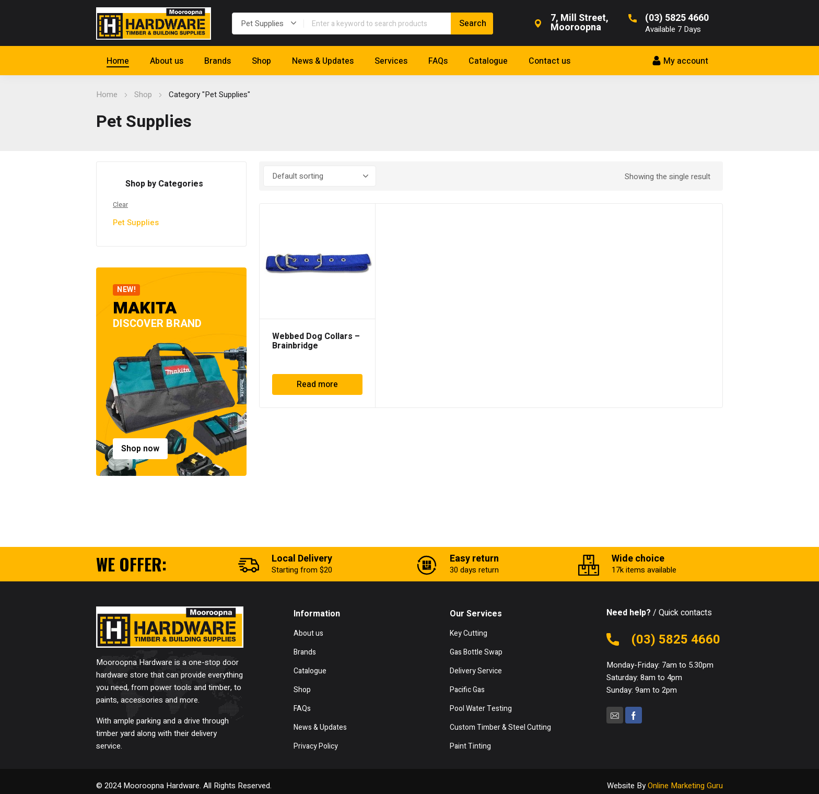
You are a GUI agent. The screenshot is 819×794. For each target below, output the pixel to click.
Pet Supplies (136, 222)
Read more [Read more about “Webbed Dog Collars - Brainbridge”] (317, 384)
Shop (143, 94)
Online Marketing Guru (685, 785)
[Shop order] (319, 176)
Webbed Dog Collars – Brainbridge (316, 341)
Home (107, 94)
